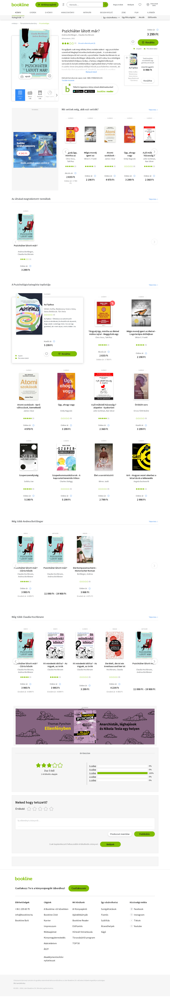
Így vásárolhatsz (110, 18)
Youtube (136, 927)
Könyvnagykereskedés (54, 938)
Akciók (142, 18)
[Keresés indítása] (105, 4)
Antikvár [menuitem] (87, 12)
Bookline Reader (80, 921)
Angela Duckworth (141, 482)
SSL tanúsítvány (19, 984)
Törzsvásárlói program (83, 938)
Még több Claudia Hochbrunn (28, 617)
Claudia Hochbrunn (26, 255)
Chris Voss (70, 159)
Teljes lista (153, 110)
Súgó (103, 932)
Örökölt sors (141, 405)
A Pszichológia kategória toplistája (31, 285)
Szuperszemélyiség (28, 476)
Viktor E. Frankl (90, 159)
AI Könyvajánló (47, 4)
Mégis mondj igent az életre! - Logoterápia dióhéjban (90, 155)
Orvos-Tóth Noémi (141, 411)
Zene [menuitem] (123, 12)
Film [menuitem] (136, 12)
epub (25, 77)
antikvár (55, 534)
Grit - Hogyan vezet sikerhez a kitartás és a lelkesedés (141, 477)
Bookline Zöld (51, 915)
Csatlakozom (78, 889)
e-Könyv (70, 119)
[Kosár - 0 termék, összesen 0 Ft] (152, 4)
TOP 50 (76, 944)
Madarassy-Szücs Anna (65, 309)
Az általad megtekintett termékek (31, 199)
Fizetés (104, 915)
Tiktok (135, 921)
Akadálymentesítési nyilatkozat (53, 959)
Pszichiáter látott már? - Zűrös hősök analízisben (26, 570)
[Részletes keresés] (63, 4)
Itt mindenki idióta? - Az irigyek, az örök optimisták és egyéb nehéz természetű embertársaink (55, 666)
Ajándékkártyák (80, 915)
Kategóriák (16, 18)
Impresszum (50, 927)
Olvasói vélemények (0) (86, 44)
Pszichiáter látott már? (26, 246)
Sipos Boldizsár (50, 312)
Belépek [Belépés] (131, 5)
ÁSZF (46, 949)
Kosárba (148, 43)
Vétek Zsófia (49, 309)
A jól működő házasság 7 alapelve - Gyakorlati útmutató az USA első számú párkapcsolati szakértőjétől (149, 155)
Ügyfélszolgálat (128, 18)
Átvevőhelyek (107, 927)
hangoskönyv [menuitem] (67, 12)
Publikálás (144, 834)
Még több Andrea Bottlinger (27, 522)
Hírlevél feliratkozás (82, 932)
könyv (26, 534)
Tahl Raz (70, 162)
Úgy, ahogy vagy (129, 155)
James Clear (110, 159)
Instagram (137, 915)
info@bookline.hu (24, 915)
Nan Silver (149, 162)
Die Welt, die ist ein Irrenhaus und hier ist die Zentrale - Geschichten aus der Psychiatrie (114, 666)
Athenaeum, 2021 (68, 39)
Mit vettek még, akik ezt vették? (80, 110)
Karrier (47, 921)
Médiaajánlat (50, 932)
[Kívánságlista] (140, 4)
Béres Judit (104, 482)
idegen (85, 534)
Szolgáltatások (108, 909)
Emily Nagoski (130, 159)
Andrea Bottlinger (25, 252)
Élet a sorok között (104, 476)
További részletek (68, 81)
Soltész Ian (29, 482)
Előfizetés (152, 18)
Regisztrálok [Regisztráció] (118, 5)
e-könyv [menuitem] (48, 12)
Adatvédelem (50, 944)
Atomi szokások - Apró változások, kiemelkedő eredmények (110, 155)
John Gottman (149, 159)
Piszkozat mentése (119, 834)
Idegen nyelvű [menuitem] (106, 12)
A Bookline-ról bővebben (56, 909)
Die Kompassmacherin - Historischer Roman (85, 570)
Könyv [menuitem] (18, 12)
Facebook (136, 910)
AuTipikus (49, 305)
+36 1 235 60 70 (22, 909)
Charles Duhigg (66, 482)
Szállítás (105, 921)
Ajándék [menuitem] (151, 12)
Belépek (110, 845)
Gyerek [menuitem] (33, 12)
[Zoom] (49, 76)
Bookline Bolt (22, 921)
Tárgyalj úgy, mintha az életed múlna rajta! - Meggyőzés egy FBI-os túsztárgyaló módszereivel (70, 155)
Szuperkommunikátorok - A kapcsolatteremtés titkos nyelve (66, 477)
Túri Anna (62, 312)
